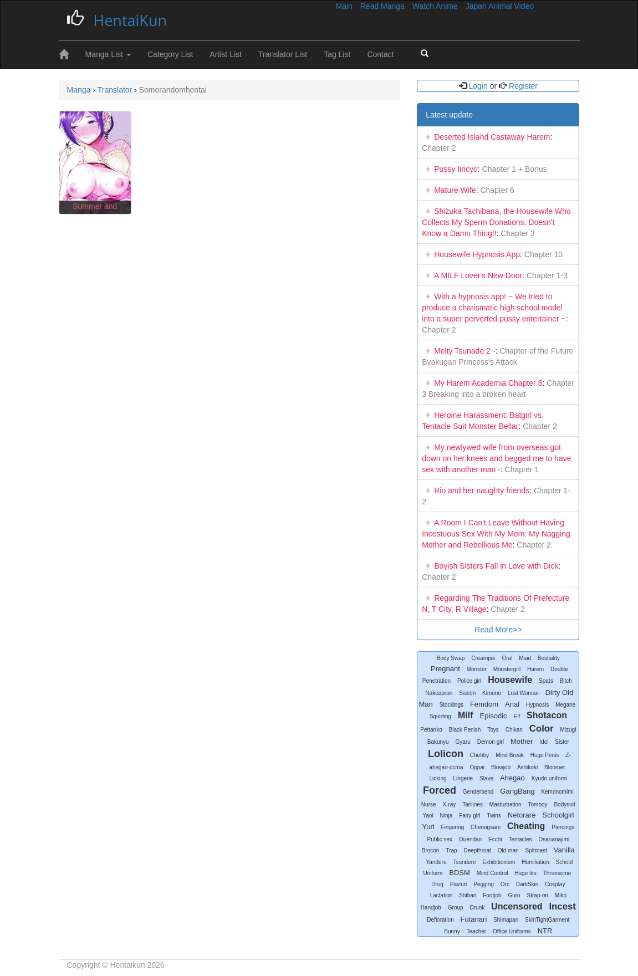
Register (522, 85)
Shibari (467, 895)
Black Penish (465, 730)
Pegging (483, 884)
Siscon (467, 693)
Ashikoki (527, 767)
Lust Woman (523, 693)
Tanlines (472, 804)
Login (478, 85)
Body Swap (451, 658)
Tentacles (520, 839)
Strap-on (537, 895)
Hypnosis (537, 705)
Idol (543, 742)
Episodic (493, 716)
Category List (170, 54)
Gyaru (463, 742)
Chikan (514, 730)
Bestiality (549, 658)
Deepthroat (477, 850)
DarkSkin (527, 884)
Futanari (474, 919)
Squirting (440, 716)
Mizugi (568, 730)
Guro (514, 895)
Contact (380, 54)
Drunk (477, 908)
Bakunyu (438, 742)
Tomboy (538, 804)
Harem (535, 669)
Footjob (492, 895)
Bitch (566, 681)
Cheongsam (486, 827)
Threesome (557, 873)
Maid (525, 658)
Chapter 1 (521, 469)
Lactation (441, 895)
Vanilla (564, 850)
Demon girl (490, 742)
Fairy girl (469, 816)
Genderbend (478, 792)
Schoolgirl (558, 815)
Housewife (510, 679)
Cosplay (555, 884)
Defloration (440, 920)
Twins (494, 816)
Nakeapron (438, 693)
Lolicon (445, 753)
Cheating (526, 826)
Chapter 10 (542, 254)
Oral (507, 658)
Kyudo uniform (549, 778)
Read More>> (498, 629)
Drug (437, 884)
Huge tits (525, 873)
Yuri (428, 826)
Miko (560, 895)
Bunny (452, 931)
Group (455, 908)
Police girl (469, 681)
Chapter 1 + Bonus (513, 169)
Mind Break (510, 755)
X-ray (449, 804)
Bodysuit (564, 804)
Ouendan (470, 839)
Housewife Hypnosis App (477, 254)
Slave (486, 778)
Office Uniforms (512, 931)
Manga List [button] (108, 54)
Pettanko (431, 730)
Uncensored (516, 906)
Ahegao (512, 778)
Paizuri (458, 884)
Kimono (491, 693)
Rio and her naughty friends (481, 490)
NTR (545, 931)
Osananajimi (554, 839)
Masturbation (505, 804)
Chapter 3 (516, 233)
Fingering (453, 827)
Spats (546, 681)
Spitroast (536, 850)
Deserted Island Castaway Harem (492, 136)
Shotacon (547, 715)
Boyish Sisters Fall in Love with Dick (496, 565)
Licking (438, 778)
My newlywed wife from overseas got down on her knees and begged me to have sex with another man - (496, 458)
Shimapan (505, 920)
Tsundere (464, 862)
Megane (565, 705)
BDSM (459, 872)
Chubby (479, 755)
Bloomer (554, 767)
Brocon (431, 850)
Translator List (282, 54)
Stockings (451, 705)
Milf (465, 715)
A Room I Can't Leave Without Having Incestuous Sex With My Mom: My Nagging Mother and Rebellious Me (496, 533)
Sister (562, 742)
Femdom (484, 704)
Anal (512, 704)
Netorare (522, 815)
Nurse (428, 804)
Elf (517, 716)
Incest (562, 906)
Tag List (337, 54)
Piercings (563, 827)
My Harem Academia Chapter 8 (488, 383)
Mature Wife (455, 190)
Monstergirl (506, 669)
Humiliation (535, 862)
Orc (505, 884)
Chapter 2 (439, 148)
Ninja (446, 816)
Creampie (483, 658)
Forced (439, 790)
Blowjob (501, 767)
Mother (522, 741)
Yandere (436, 862)
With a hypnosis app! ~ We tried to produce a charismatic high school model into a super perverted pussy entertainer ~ (494, 307)
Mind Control (492, 873)
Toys (493, 730)
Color (541, 728)
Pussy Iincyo (456, 169)
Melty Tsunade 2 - (464, 350)
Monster (477, 669)
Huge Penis (544, 755)
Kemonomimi (557, 792)
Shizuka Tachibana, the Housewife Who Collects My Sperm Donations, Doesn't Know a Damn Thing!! (496, 222)
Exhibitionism (498, 862)
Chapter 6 (496, 190)
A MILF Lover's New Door (478, 275)
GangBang (517, 791)
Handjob (431, 908)
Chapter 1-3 (546, 275)
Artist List (226, 54)
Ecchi (495, 839)
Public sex (440, 839)
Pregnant (445, 669)
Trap (451, 850)
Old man (508, 850)
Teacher (477, 931)
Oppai (476, 767)
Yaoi (427, 816)
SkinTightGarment (547, 920)
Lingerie (463, 778)
